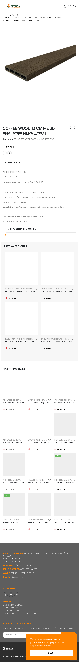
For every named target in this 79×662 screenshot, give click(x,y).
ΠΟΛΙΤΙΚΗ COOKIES (11, 610)
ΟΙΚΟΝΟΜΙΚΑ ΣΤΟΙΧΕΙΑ (13, 604)
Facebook (5, 153)
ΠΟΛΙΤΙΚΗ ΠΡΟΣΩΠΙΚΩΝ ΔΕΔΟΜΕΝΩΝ (19, 613)
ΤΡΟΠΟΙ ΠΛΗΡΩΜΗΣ (12, 607)
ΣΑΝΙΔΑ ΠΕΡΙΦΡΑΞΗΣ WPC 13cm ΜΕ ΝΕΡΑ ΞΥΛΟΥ (34, 139)
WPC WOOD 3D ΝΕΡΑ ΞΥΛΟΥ (14, 400)
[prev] (70, 128)
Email (9, 153)
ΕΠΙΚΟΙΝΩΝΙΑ (8, 616)
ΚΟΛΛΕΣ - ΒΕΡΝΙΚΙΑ (36, 480)
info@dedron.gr (16, 577)
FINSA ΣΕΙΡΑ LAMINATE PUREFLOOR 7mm (19, 480)
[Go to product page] (21, 268)
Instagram (16, 594)
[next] (74, 128)
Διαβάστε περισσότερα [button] (41, 646)
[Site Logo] (13, 6)
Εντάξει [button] (51, 653)
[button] (5, 6)
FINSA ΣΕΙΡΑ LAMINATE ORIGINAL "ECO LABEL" (21, 520)
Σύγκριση (10, 147)
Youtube (11, 594)
